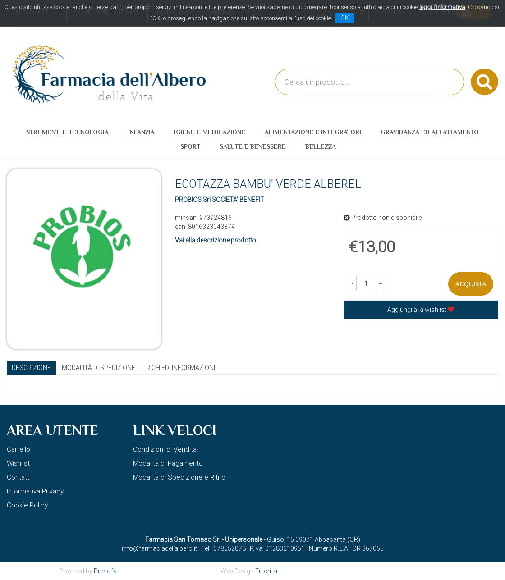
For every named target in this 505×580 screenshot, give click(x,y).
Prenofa (105, 571)
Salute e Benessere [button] (253, 146)
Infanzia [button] (141, 132)
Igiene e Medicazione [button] (209, 132)
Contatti (19, 477)
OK (344, 18)
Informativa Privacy (35, 491)
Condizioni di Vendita (165, 449)
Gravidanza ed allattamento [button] (430, 132)
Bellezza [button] (320, 146)
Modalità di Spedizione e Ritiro (179, 477)
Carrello (18, 449)
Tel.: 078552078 (223, 548)
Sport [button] (190, 146)
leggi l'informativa (442, 7)
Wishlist (18, 463)
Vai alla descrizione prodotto (215, 240)
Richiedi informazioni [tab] (180, 367)
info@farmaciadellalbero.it (159, 548)
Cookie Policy (27, 505)
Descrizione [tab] (31, 367)
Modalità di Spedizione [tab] (98, 367)
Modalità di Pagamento (168, 463)
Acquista (470, 284)
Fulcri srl (267, 571)
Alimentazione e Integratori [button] (313, 132)
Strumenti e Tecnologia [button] (67, 132)
